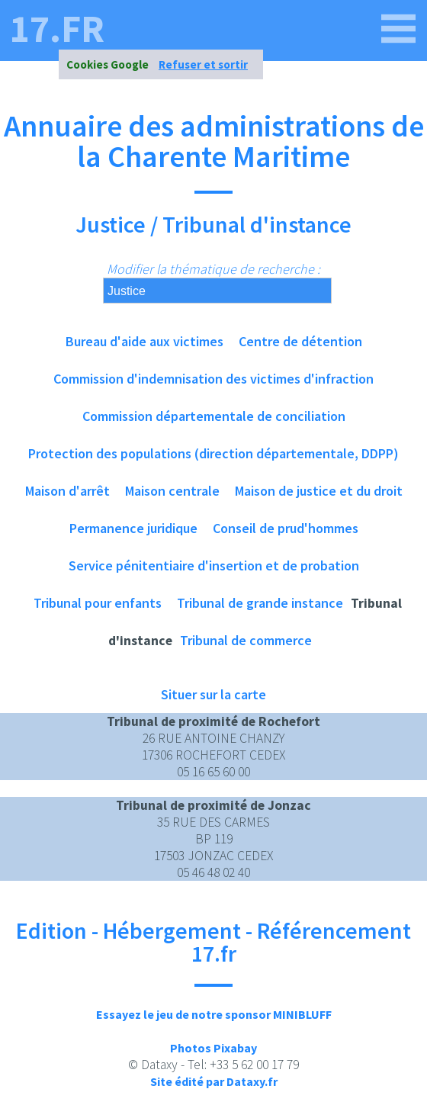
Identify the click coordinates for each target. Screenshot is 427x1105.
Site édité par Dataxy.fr (214, 1081)
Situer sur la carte (213, 694)
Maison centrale (172, 490)
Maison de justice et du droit (319, 490)
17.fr (57, 29)
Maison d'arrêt (67, 490)
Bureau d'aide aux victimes (144, 341)
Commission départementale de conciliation (213, 416)
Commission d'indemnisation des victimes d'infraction (213, 378)
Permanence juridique (133, 528)
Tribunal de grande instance (260, 603)
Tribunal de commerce (246, 640)
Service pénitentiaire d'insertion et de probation (214, 565)
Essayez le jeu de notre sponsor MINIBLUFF (214, 1014)
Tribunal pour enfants (98, 603)
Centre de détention (300, 341)
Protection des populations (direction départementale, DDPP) (213, 453)
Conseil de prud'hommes (285, 528)
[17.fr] (399, 29)
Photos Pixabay (213, 1047)
